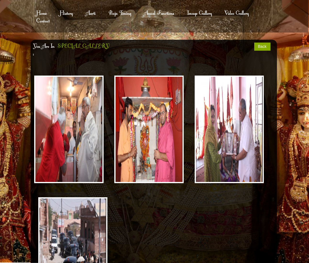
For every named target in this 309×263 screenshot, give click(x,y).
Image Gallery (199, 12)
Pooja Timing (120, 12)
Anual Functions (159, 12)
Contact (43, 20)
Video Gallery (236, 12)
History (66, 12)
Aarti (91, 12)
